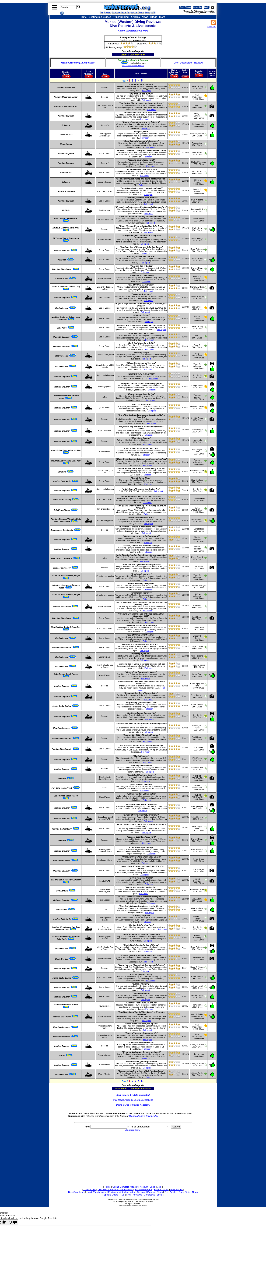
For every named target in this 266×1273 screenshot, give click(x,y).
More (162, 17)
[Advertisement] (133, 1158)
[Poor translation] (12, 1222)
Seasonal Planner (146, 1192)
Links (159, 1194)
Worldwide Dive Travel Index (143, 1116)
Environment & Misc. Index (121, 1192)
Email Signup (185, 7)
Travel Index (89, 1189)
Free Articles (170, 1192)
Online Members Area (123, 1187)
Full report (146, 91)
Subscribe (197, 7)
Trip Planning (121, 17)
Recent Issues (161, 1189)
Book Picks (184, 1192)
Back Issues (176, 1189)
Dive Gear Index (76, 1192)
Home (83, 17)
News (145, 17)
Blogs (153, 17)
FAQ (128, 1194)
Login (206, 7)
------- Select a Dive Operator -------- (116, 54)
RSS (122, 1194)
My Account (142, 1187)
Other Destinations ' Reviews (188, 62)
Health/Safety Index (96, 1192)
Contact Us (149, 1194)
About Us (137, 1194)
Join (159, 1187)
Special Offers (111, 1194)
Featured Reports (143, 1189)
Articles (135, 17)
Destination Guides (100, 17)
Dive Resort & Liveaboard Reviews (115, 1189)
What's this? (211, 26)
